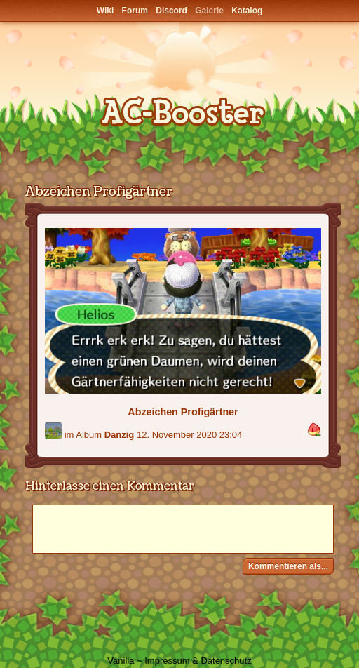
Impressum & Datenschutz (197, 660)
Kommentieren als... (288, 566)
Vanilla (120, 660)
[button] (314, 430)
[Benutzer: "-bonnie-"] (53, 430)
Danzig (119, 434)
